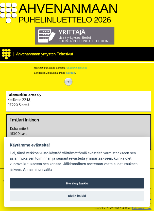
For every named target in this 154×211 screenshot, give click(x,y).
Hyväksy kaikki (77, 183)
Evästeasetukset (141, 208)
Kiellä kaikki (77, 196)
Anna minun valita (38, 169)
